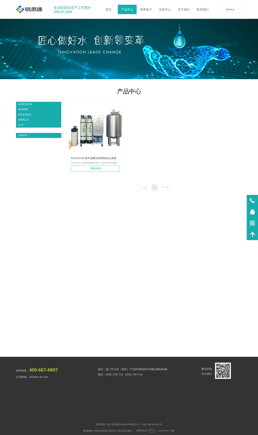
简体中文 (230, 9)
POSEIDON (24, 114)
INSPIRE (23, 109)
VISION (22, 135)
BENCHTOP (25, 104)
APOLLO (23, 119)
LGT (20, 125)
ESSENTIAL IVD (28, 130)
